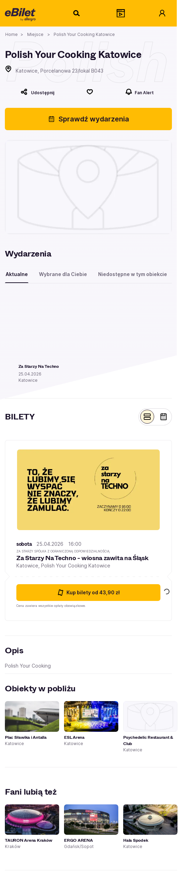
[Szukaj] (77, 13)
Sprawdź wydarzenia (88, 119)
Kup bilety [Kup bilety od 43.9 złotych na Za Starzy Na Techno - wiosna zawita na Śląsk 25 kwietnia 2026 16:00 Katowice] (88, 592)
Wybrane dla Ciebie (63, 274)
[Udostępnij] (37, 92)
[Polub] (90, 92)
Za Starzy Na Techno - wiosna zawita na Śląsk (82, 558)
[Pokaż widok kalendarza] (164, 417)
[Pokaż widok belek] (147, 417)
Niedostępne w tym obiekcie (132, 274)
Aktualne (17, 274)
